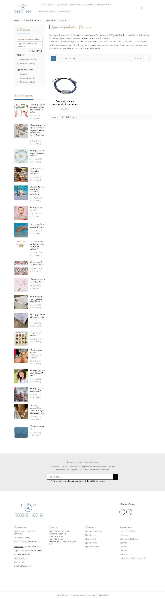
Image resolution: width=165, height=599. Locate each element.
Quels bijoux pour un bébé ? (36, 208)
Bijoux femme (90, 535)
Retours (123, 554)
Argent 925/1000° (28, 59)
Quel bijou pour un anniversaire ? (37, 389)
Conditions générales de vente (133, 558)
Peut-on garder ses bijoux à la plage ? (37, 225)
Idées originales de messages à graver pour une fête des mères (37, 108)
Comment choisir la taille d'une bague (37, 280)
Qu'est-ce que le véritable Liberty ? (37, 263)
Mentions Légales (127, 531)
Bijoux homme (91, 542)
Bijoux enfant (90, 539)
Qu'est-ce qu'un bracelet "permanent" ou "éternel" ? (36, 353)
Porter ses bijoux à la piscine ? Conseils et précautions (37, 190)
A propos (124, 535)
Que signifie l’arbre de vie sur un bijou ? (37, 317)
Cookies (123, 546)
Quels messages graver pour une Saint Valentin (36, 298)
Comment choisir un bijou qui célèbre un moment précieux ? (37, 245)
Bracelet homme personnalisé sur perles (65, 103)
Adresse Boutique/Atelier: (25, 531)
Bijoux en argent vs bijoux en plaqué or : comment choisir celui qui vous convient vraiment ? (37, 131)
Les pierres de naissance (35, 333)
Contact (123, 542)
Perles (23, 74)
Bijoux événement (92, 546)
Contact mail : (19, 562)
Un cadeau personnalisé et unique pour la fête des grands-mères (37, 409)
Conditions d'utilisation (129, 539)
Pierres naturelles (28, 63)
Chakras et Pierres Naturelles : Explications (37, 171)
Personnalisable (27, 78)
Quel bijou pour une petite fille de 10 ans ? (37, 372)
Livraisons (124, 550)
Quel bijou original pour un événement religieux (37, 152)
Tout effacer (36, 51)
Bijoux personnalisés (93, 531)
